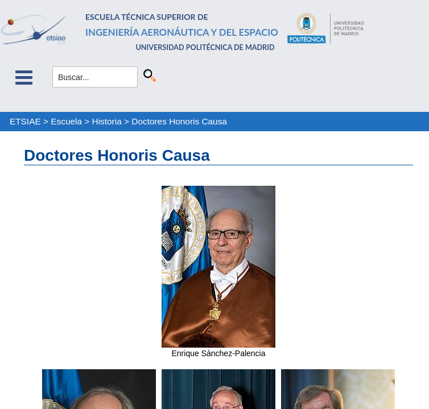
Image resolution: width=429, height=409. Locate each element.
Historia (107, 121)
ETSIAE (25, 121)
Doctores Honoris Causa (179, 121)
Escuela (66, 121)
